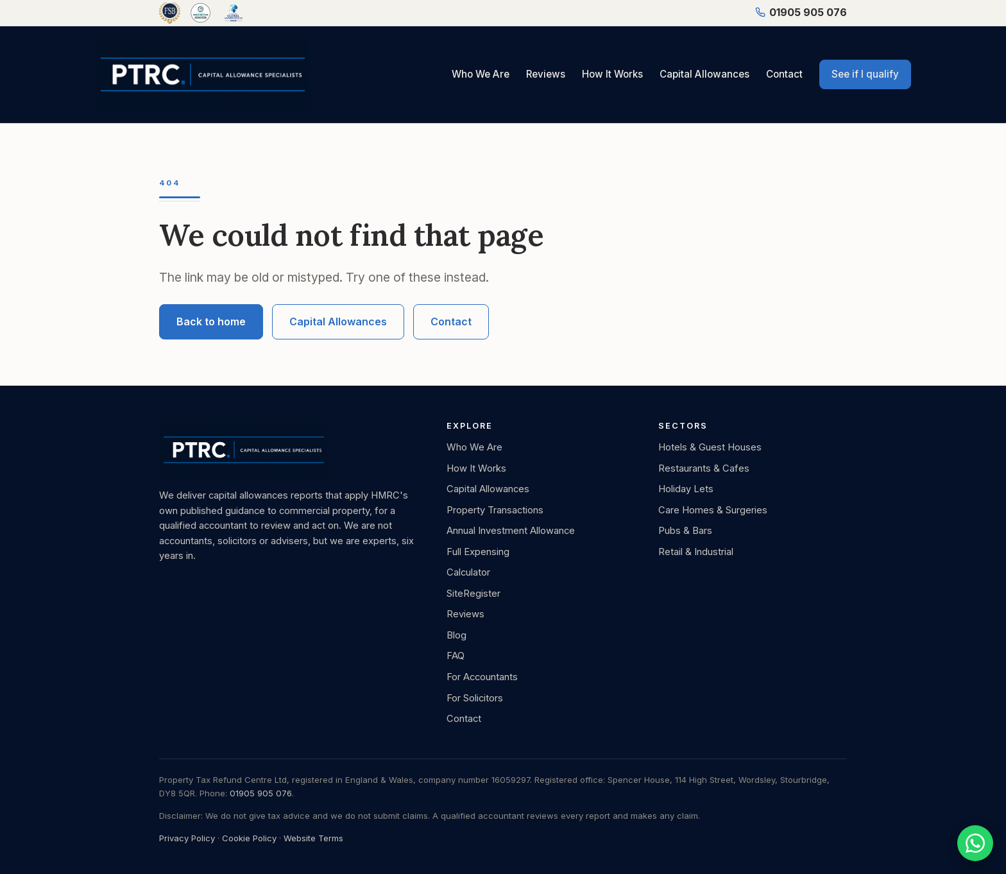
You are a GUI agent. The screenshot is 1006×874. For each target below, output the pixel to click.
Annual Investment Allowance (511, 530)
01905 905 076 (801, 12)
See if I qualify (865, 74)
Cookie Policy (249, 838)
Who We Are (480, 74)
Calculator (468, 572)
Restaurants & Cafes (703, 468)
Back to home (211, 321)
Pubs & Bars (685, 530)
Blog (456, 635)
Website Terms (313, 838)
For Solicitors (475, 698)
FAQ (456, 656)
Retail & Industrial (695, 552)
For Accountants (482, 677)
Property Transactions (495, 510)
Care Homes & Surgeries (712, 510)
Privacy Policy (187, 838)
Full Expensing (478, 552)
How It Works (612, 74)
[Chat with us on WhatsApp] (975, 843)
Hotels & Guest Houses (710, 447)
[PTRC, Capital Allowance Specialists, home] (203, 74)
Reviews (545, 74)
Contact (784, 74)
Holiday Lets (685, 489)
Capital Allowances (704, 74)
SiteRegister (473, 593)
